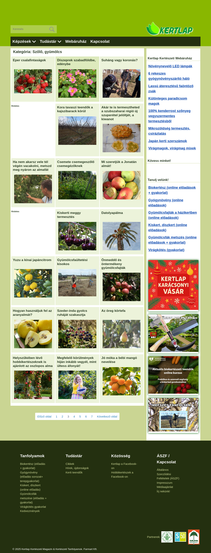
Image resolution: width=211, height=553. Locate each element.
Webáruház (76, 41)
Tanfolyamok (32, 456)
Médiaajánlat (165, 487)
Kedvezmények (30, 511)
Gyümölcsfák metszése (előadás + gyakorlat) (33, 498)
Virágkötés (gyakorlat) (166, 250)
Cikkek (70, 463)
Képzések (21, 41)
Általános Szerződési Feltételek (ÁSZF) (168, 474)
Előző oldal (44, 416)
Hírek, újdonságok (77, 468)
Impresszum (164, 482)
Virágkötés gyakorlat (33, 506)
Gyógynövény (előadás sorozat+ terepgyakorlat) (31, 477)
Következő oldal (107, 416)
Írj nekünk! (163, 491)
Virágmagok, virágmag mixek (172, 148)
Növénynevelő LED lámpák (170, 66)
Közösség (120, 456)
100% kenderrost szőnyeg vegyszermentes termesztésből (169, 116)
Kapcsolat (100, 41)
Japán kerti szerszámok (167, 141)
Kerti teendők (74, 472)
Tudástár (48, 41)
